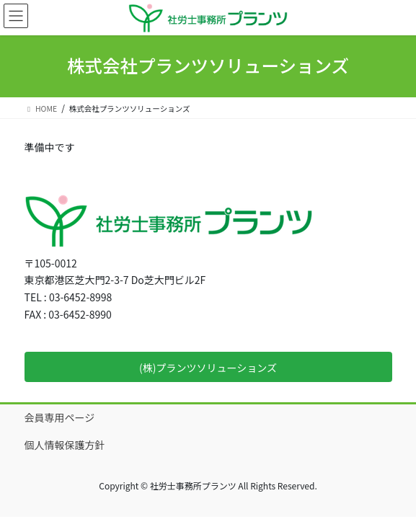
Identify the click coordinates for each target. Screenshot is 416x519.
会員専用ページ (60, 417)
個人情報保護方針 (65, 445)
